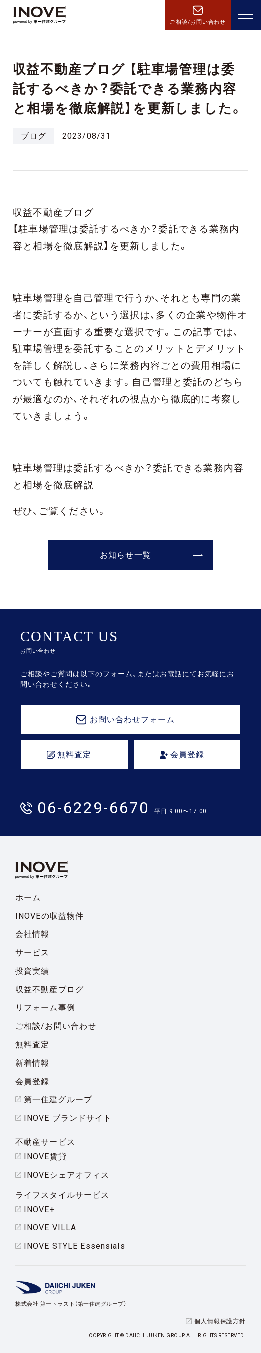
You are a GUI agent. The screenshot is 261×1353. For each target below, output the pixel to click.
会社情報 (32, 934)
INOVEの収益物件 (49, 916)
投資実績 (32, 971)
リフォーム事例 (45, 1007)
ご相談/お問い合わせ (55, 1026)
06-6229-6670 (93, 808)
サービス (32, 952)
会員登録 (32, 1081)
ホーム (28, 897)
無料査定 (32, 1044)
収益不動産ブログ (49, 989)
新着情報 (32, 1063)
